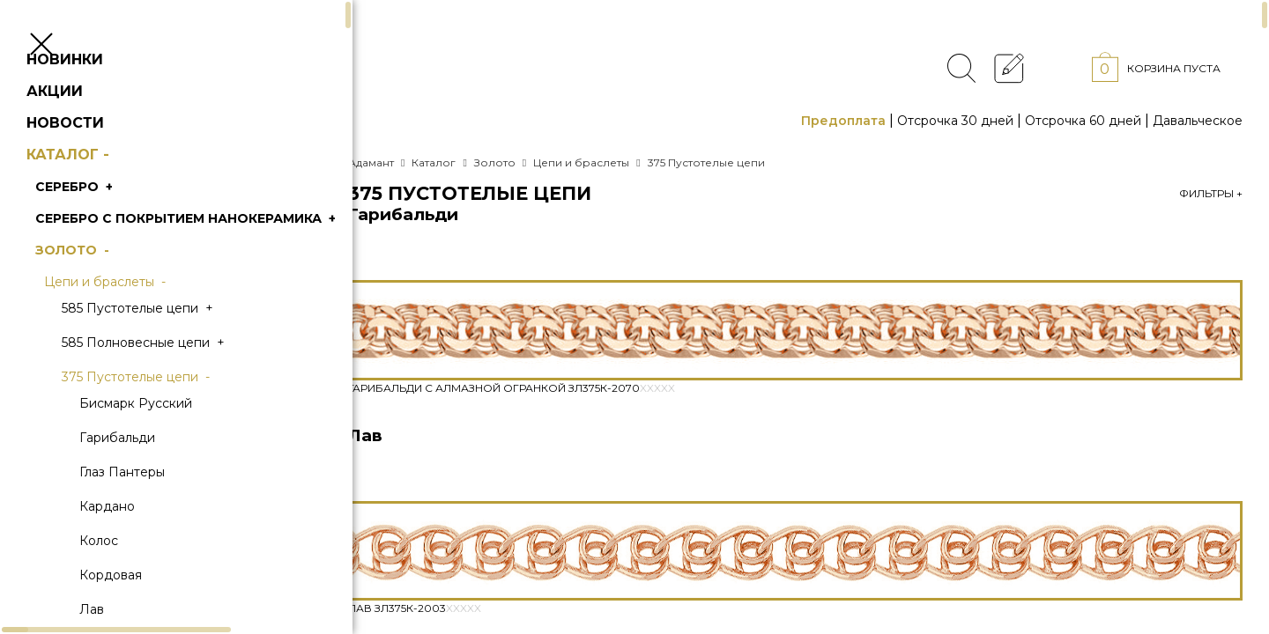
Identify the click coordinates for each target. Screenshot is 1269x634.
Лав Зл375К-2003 (414, 608)
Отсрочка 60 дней (1083, 121)
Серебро (102, 222)
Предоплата (843, 121)
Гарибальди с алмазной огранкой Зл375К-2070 (511, 387)
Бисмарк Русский (162, 438)
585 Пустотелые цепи (165, 343)
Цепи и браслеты (133, 317)
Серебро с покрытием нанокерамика (214, 254)
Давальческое (1198, 121)
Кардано (133, 541)
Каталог (96, 189)
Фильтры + (1211, 193)
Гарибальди (144, 473)
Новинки (91, 94)
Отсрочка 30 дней (955, 121)
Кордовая (137, 610)
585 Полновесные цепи (171, 378)
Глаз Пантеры (148, 507)
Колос (125, 576)
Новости (91, 158)
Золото (100, 285)
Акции (81, 126)
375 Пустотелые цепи (164, 412)
